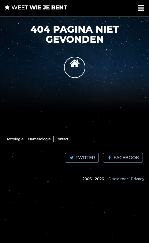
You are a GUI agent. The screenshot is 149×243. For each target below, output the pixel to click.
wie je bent (36, 7)
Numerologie (39, 139)
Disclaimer (118, 179)
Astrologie (15, 139)
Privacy (137, 179)
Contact (61, 139)
